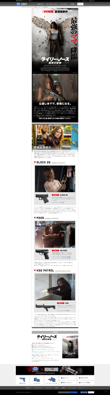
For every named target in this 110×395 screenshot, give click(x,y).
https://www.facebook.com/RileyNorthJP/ (47, 347)
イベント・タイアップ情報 (31, 7)
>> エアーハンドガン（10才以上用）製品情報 (61, 258)
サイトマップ (84, 0)
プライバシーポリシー (72, 387)
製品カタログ (40, 4)
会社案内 (73, 4)
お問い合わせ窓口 (84, 377)
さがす (81, 4)
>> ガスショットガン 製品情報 (63, 310)
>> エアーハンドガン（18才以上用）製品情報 (61, 256)
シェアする (85, 392)
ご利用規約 (63, 387)
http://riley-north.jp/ (41, 345)
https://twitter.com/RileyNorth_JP (44, 346)
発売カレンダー (65, 377)
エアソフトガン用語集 (85, 382)
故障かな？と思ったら (67, 382)
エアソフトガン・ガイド (51, 4)
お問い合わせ (91, 0)
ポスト (91, 392)
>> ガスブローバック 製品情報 (58, 202)
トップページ (23, 7)
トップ (78, 0)
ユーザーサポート (64, 4)
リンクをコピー (74, 392)
